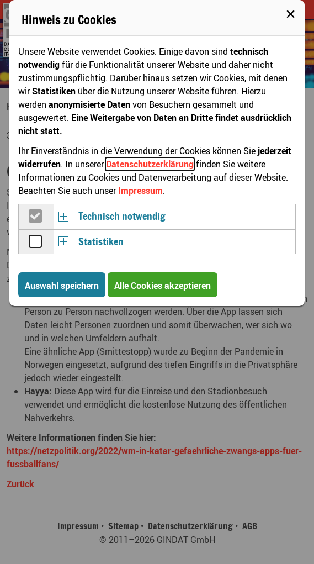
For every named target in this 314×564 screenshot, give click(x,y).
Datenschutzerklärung (150, 164)
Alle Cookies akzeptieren (162, 286)
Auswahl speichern (62, 286)
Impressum (140, 191)
